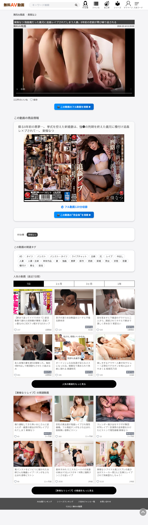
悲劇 (90, 260)
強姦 (64, 260)
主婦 (93, 256)
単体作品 (47, 260)
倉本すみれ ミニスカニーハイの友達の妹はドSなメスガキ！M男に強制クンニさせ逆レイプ (73, 472)
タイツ (30, 256)
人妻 (21, 260)
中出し (120, 256)
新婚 (99, 260)
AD (20, 256)
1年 (119, 284)
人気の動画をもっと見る (74, 384)
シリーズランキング (65, 501)
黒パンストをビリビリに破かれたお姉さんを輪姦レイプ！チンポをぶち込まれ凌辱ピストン (32, 472)
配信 (41, 265)
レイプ (109, 256)
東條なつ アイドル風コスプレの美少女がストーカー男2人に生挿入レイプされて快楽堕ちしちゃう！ (115, 472)
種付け (22, 265)
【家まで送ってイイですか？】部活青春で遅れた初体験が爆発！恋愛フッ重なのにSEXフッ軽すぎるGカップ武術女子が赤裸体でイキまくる (32, 320)
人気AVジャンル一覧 (86, 501)
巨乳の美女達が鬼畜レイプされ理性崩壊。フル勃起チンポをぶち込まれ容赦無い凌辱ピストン (73, 427)
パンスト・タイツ (58, 256)
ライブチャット (79, 256)
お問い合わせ (105, 501)
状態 (116, 260)
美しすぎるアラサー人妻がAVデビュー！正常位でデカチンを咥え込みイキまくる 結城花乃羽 (114, 365)
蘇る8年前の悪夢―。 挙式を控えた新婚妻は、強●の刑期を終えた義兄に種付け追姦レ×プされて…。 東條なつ (73, 129)
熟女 (107, 260)
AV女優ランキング (44, 501)
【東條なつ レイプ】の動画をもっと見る (74, 490)
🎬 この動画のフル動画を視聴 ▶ (74, 106)
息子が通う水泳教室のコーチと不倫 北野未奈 (73, 319)
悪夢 (73, 260)
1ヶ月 (59, 284)
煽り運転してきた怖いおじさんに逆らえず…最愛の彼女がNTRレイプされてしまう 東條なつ (32, 427)
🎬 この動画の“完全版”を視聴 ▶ (74, 214)
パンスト (41, 256)
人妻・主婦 (33, 260)
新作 (82, 260)
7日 (29, 284)
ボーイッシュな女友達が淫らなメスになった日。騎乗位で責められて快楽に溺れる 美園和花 (73, 365)
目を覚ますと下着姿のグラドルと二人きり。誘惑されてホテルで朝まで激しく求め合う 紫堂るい (114, 320)
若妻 (125, 260)
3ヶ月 (89, 284)
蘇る (32, 265)
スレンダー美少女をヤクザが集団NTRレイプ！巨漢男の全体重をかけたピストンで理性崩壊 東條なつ (114, 427)
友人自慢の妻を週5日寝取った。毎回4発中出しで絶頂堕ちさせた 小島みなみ (33, 365)
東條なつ (32, 234)
